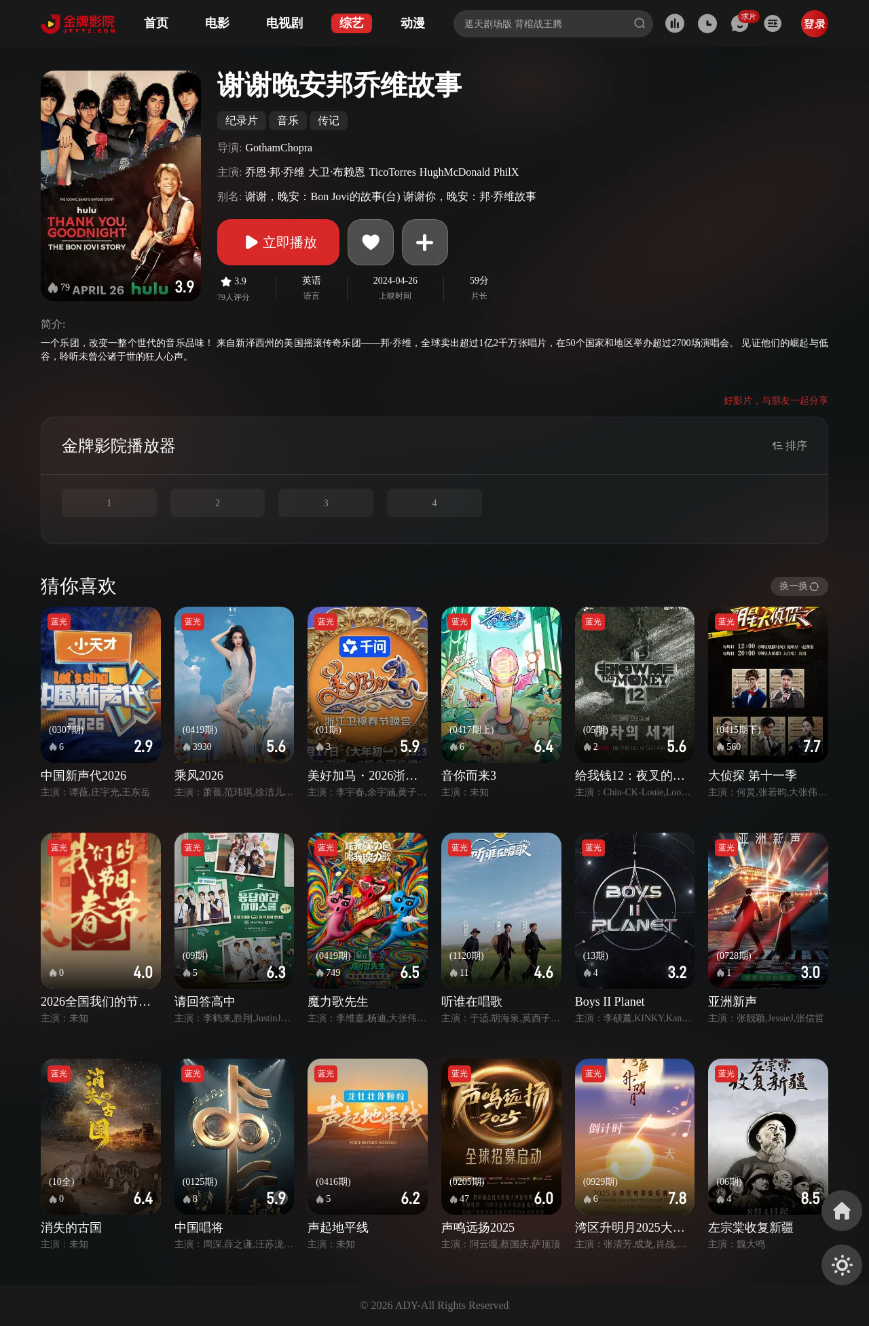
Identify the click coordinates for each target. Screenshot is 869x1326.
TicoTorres (392, 172)
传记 (328, 120)
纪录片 (241, 120)
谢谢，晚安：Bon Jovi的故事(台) (322, 196)
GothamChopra (278, 147)
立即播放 (278, 242)
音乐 (288, 120)
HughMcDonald (455, 172)
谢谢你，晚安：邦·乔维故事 (469, 196)
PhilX (506, 172)
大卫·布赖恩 (336, 172)
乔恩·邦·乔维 (275, 172)
